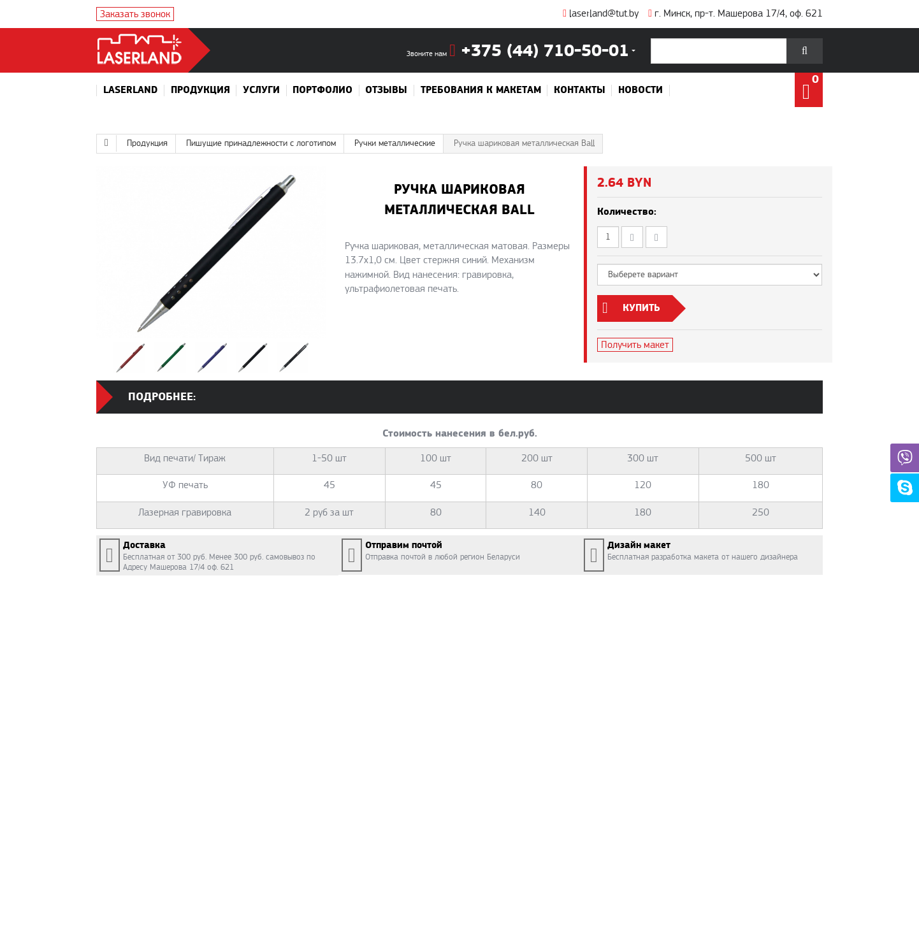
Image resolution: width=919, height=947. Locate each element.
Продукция (200, 90)
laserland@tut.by (601, 13)
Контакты (579, 90)
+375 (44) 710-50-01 (539, 51)
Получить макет (635, 344)
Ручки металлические (394, 143)
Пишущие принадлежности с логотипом (261, 143)
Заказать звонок (135, 14)
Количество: (626, 212)
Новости (640, 90)
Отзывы (386, 90)
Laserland (130, 90)
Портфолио (322, 90)
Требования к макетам (481, 90)
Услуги (261, 90)
